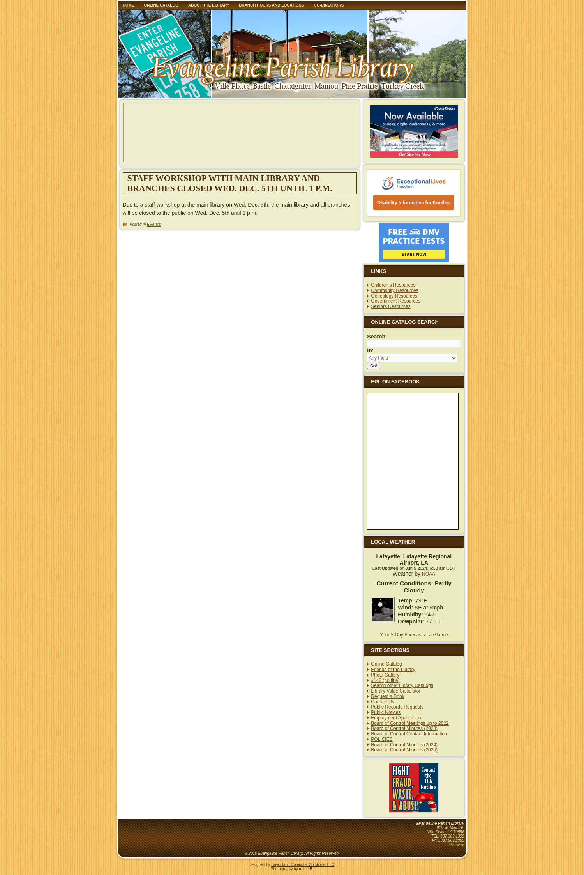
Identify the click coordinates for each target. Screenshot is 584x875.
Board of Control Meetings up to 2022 (409, 723)
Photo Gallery (385, 675)
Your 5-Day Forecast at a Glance (414, 635)
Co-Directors (329, 5)
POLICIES (381, 739)
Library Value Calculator (395, 691)
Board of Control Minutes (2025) (404, 750)
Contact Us (382, 702)
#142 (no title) (385, 680)
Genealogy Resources (394, 296)
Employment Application (396, 718)
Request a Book (387, 696)
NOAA (428, 574)
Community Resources (394, 290)
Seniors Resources (390, 306)
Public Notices (386, 712)
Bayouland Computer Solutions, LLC (302, 865)
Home (128, 5)
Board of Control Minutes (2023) (404, 728)
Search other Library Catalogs (402, 685)
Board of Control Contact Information (409, 734)
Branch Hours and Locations (271, 5)
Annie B (305, 869)
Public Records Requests (397, 707)
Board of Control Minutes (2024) (404, 744)
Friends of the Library (393, 669)
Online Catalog (161, 5)
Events (154, 224)
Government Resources (395, 301)
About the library (208, 5)
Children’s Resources (393, 285)
